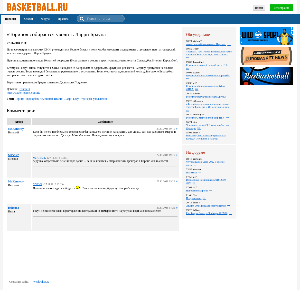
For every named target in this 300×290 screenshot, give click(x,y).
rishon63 (24, 89)
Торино (19, 98)
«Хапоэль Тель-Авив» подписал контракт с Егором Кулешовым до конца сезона (209, 53)
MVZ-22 (13, 155)
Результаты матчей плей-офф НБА (205, 117)
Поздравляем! (193, 198)
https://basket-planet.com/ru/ (23, 92)
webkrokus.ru (41, 281)
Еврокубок (32, 98)
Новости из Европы (197, 190)
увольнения (100, 98)
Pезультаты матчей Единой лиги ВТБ (206, 64)
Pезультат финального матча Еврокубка (208, 75)
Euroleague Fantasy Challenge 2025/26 (206, 213)
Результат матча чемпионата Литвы (206, 96)
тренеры (87, 98)
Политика (191, 172)
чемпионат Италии (51, 98)
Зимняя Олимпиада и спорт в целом (206, 205)
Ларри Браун (72, 98)
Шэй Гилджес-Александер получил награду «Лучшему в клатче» (206, 137)
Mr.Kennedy (16, 128)
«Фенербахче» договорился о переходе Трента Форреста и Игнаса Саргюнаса (207, 105)
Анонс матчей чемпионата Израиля (206, 44)
